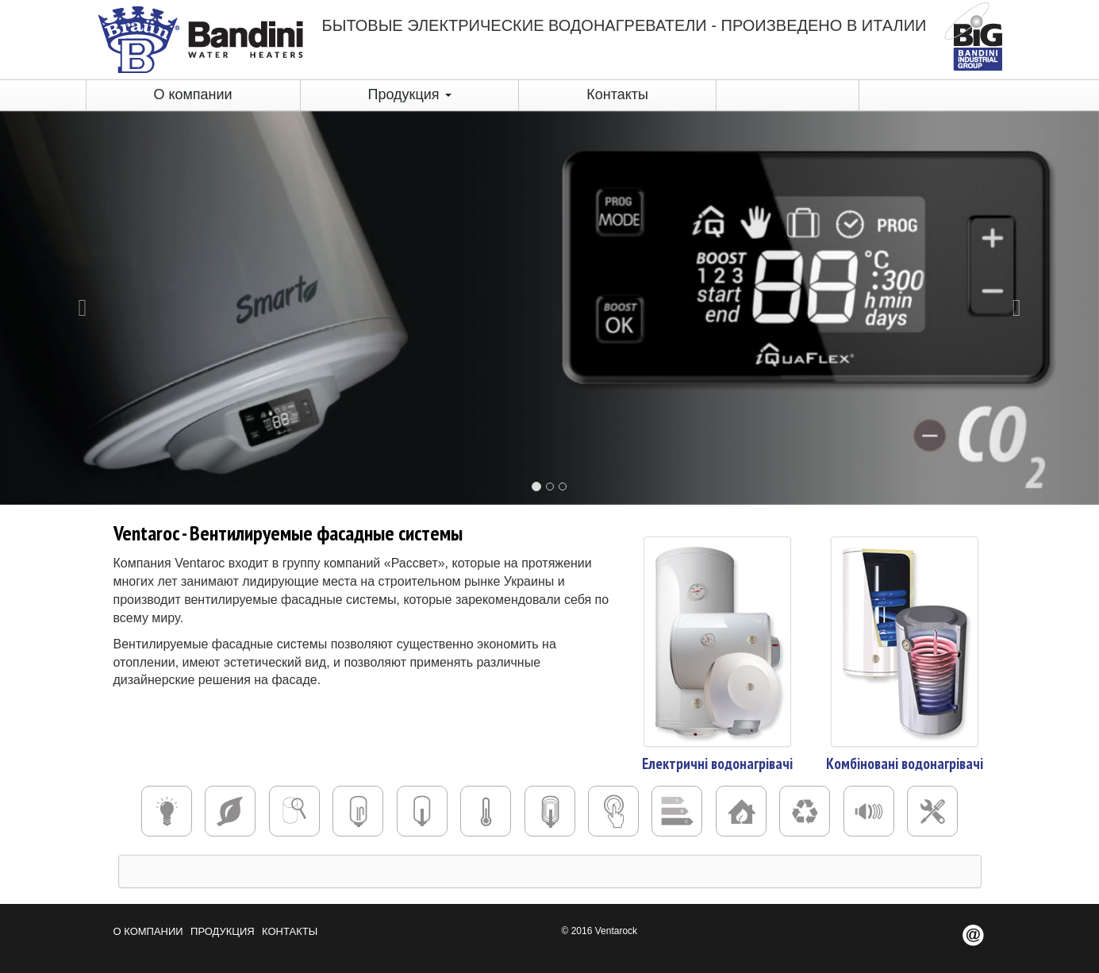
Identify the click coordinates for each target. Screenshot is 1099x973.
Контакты (617, 94)
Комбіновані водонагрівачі (904, 763)
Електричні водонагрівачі (717, 763)
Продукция (409, 94)
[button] (82, 308)
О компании (192, 94)
